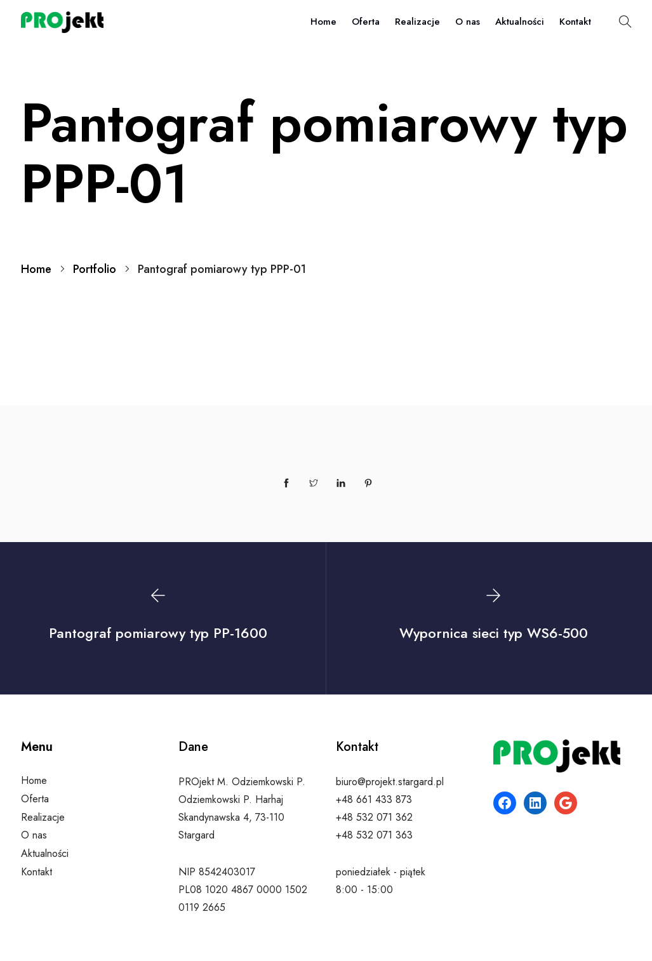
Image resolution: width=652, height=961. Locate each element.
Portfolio (94, 269)
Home (323, 22)
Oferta (366, 22)
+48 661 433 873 (374, 799)
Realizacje (417, 22)
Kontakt (575, 22)
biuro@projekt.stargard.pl (390, 781)
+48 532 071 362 (374, 817)
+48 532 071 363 (374, 835)
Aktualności (519, 22)
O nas (467, 22)
